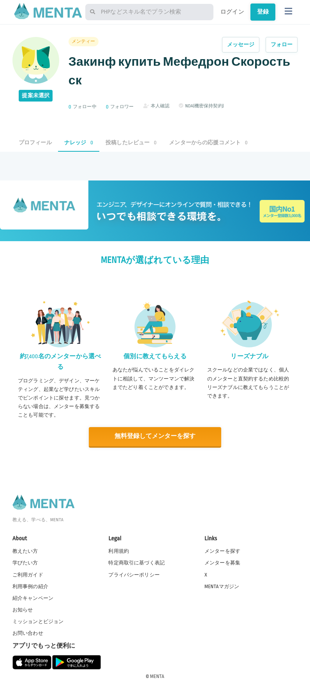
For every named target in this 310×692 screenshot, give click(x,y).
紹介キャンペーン (32, 597)
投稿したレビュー (131, 142)
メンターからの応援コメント (208, 142)
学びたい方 (25, 562)
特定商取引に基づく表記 (136, 562)
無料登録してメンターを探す (155, 436)
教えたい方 (25, 551)
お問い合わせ (27, 633)
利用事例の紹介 (30, 586)
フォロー (282, 44)
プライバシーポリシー (134, 574)
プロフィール (35, 142)
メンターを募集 (222, 562)
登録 (263, 12)
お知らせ (22, 609)
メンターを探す (222, 551)
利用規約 (118, 551)
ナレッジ (78, 142)
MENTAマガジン (221, 586)
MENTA (157, 676)
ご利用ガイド (27, 574)
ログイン (232, 12)
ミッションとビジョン (38, 621)
